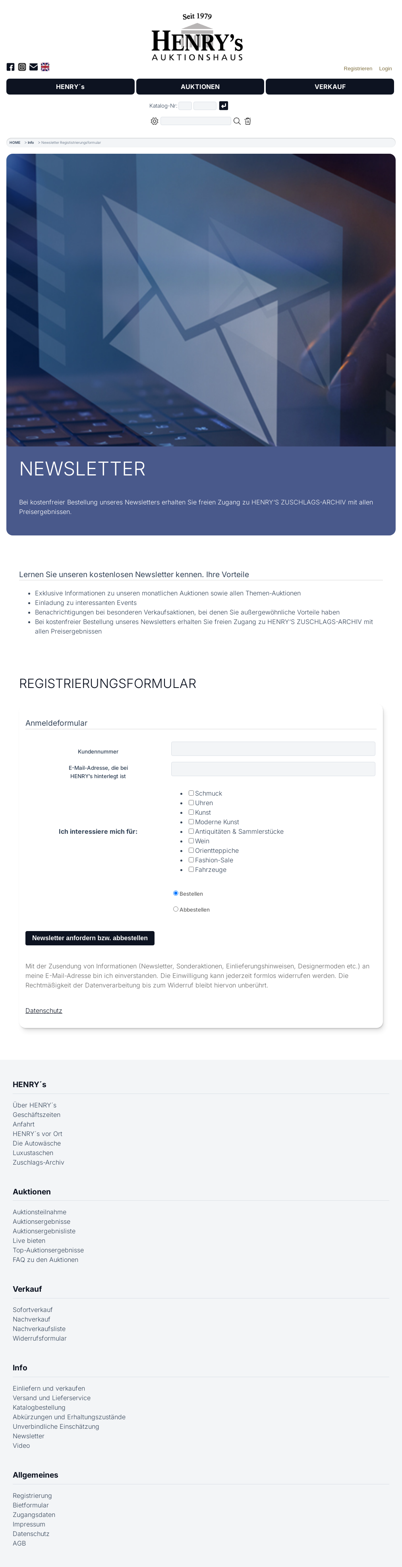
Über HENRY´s (34, 1105)
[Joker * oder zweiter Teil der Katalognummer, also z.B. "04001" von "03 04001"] (204, 106)
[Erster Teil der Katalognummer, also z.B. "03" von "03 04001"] (185, 106)
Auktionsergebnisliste (44, 1231)
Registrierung (32, 1495)
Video (21, 1445)
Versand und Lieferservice (52, 1398)
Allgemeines (35, 1475)
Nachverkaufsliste (39, 1329)
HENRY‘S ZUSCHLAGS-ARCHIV (298, 502)
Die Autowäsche (37, 1143)
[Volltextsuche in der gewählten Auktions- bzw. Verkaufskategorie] (195, 121)
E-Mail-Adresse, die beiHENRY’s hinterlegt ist (98, 772)
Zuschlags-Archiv (38, 1162)
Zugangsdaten (34, 1515)
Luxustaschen (33, 1153)
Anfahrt (24, 1124)
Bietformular (31, 1505)
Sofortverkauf (33, 1310)
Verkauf (27, 1289)
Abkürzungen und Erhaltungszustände (69, 1417)
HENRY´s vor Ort (37, 1134)
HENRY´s (70, 87)
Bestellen (191, 894)
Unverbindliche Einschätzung (56, 1426)
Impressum (29, 1524)
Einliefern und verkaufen (49, 1388)
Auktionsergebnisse (41, 1221)
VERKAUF (330, 87)
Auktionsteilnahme (39, 1212)
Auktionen (32, 1191)
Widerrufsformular (40, 1338)
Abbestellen (195, 909)
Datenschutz (43, 1010)
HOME (15, 142)
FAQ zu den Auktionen (45, 1260)
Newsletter (28, 1436)
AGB (19, 1543)
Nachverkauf (31, 1319)
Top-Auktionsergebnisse (48, 1250)
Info (31, 142)
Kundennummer (98, 751)
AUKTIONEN (200, 87)
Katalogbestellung (39, 1407)
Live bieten (29, 1240)
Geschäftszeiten (36, 1115)
